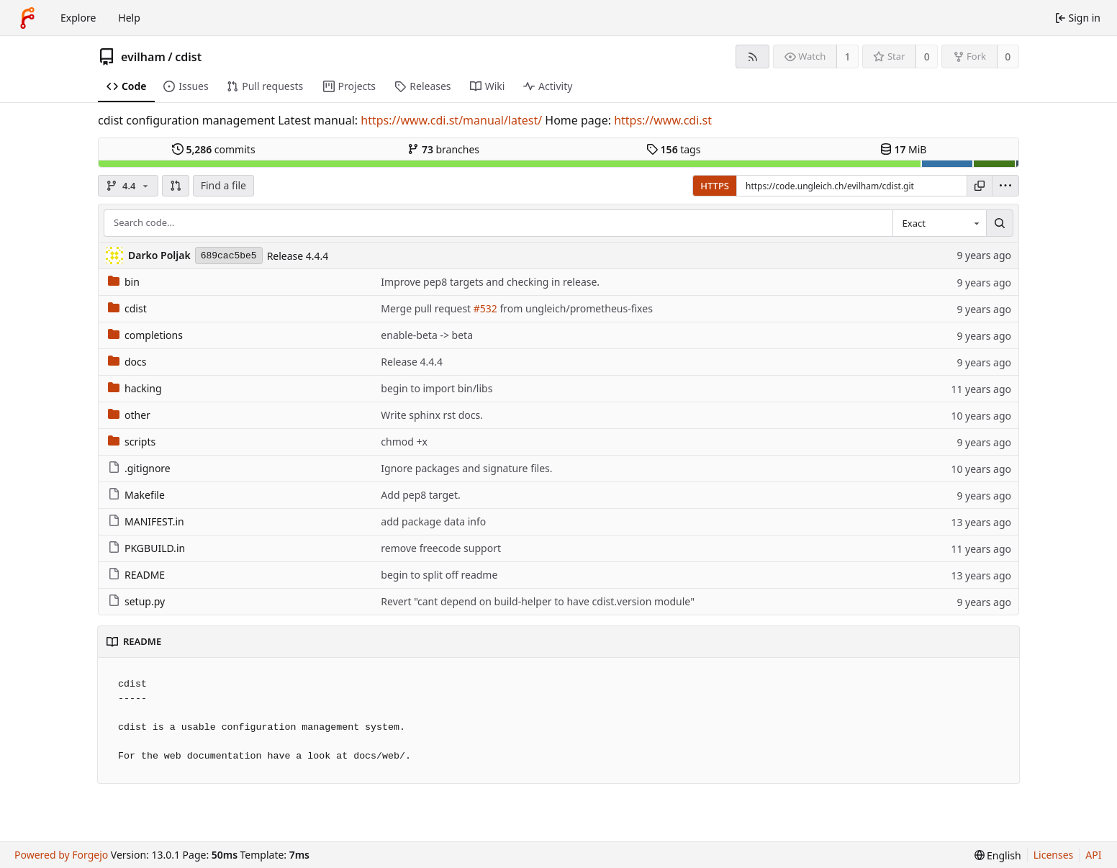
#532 (485, 308)
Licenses (1054, 855)
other (129, 415)
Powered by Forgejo (61, 855)
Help (129, 17)
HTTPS (714, 185)
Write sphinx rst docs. (432, 415)
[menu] (1005, 185)
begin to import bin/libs (436, 388)
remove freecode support (441, 548)
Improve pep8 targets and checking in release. (490, 282)
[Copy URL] (979, 185)
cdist (188, 57)
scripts (131, 441)
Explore (78, 17)
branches (443, 149)
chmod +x (404, 441)
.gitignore (139, 468)
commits (213, 149)
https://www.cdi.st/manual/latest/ (451, 120)
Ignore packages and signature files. (466, 468)
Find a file (223, 185)
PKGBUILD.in (146, 548)
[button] (175, 185)
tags (673, 149)
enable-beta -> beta (427, 335)
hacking (135, 388)
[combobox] (939, 223)
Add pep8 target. (420, 495)
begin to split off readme (439, 575)
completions (145, 335)
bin (124, 282)
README (136, 575)
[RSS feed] (752, 56)
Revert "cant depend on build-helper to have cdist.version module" (538, 601)
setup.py (136, 601)
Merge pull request (427, 308)
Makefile (136, 495)
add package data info (433, 521)
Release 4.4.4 (298, 256)
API (1093, 855)
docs (127, 362)
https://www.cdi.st (663, 120)
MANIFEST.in (146, 521)
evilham (143, 57)
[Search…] (999, 223)
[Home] (27, 18)
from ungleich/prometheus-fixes (575, 308)
